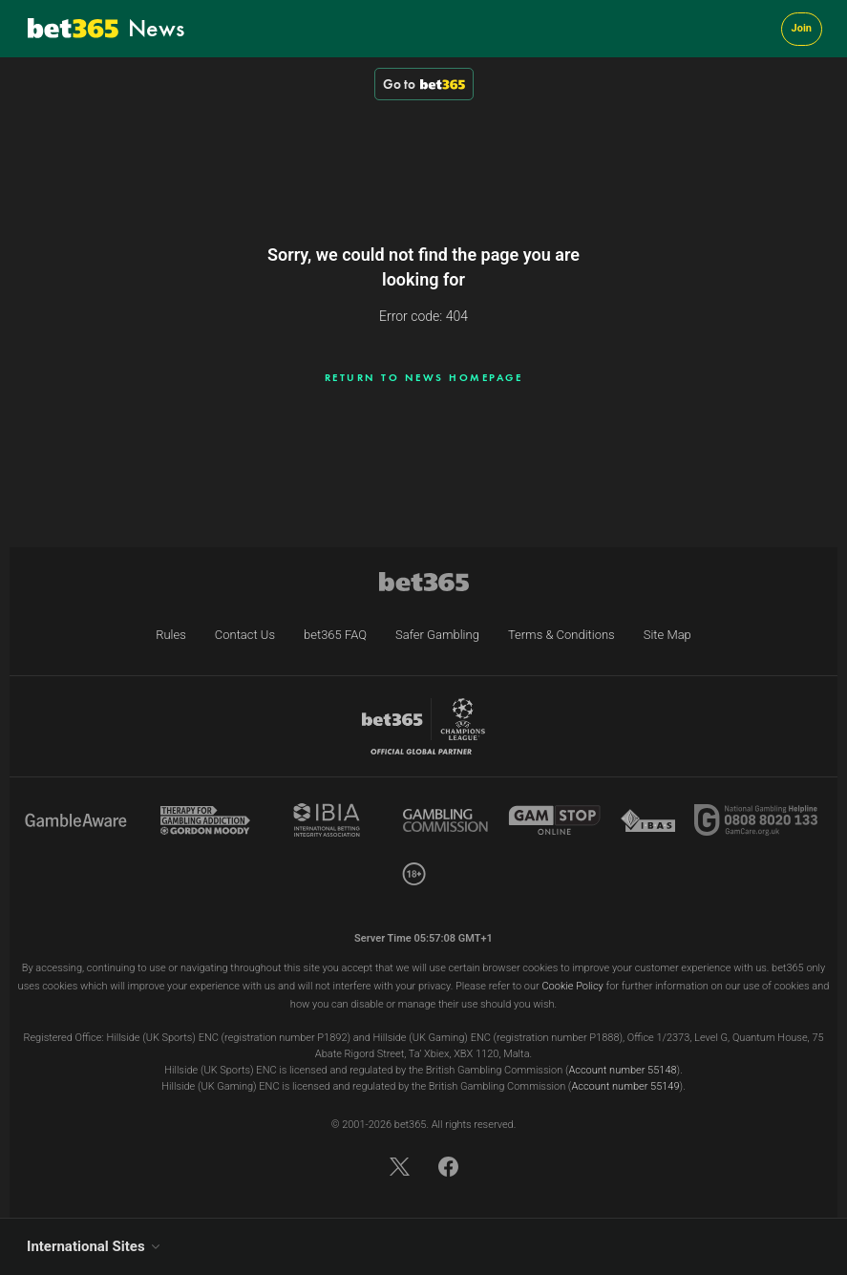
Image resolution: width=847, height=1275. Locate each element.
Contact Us (245, 634)
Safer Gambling (437, 634)
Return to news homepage (424, 377)
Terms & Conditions (561, 634)
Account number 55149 (625, 1086)
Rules (171, 634)
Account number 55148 (622, 1070)
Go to (424, 84)
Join (802, 28)
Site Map (667, 634)
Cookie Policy (572, 986)
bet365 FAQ (335, 634)
